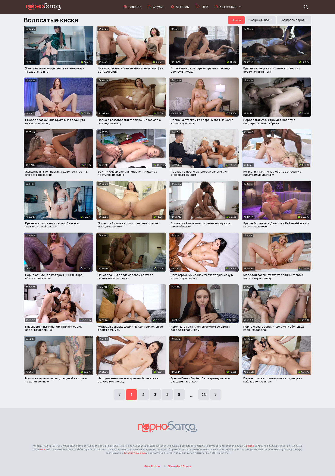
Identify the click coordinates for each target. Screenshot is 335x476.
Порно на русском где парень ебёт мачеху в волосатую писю (202, 121)
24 (203, 394)
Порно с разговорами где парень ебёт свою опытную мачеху (129, 121)
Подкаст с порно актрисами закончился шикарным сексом (199, 173)
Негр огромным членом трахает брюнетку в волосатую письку (202, 276)
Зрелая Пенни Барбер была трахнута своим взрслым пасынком (201, 380)
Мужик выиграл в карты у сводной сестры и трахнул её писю (56, 380)
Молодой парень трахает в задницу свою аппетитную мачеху (273, 276)
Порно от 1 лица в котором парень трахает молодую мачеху (129, 224)
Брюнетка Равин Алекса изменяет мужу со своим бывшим (201, 224)
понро (250, 445)
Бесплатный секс (135, 452)
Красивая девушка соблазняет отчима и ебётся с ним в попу (272, 69)
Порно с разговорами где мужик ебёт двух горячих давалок (273, 328)
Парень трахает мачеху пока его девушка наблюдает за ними (272, 380)
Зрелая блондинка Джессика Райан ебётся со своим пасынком (276, 224)
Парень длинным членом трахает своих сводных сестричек (53, 328)
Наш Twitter (152, 466)
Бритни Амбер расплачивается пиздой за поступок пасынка (127, 173)
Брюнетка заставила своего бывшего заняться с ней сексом (52, 224)
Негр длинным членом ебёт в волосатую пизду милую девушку (272, 173)
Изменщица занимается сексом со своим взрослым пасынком (200, 328)
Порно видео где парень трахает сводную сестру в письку (201, 69)
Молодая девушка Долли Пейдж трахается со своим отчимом (130, 328)
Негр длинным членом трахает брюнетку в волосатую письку (128, 380)
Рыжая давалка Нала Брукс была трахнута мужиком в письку (55, 121)
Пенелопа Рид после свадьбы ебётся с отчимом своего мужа (125, 276)
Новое (236, 20)
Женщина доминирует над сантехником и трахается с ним (54, 69)
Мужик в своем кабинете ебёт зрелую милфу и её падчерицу (130, 69)
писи (42, 449)
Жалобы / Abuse (179, 466)
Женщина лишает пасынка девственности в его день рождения (56, 173)
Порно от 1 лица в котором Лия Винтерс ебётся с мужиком (53, 276)
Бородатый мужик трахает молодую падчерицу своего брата (269, 121)
